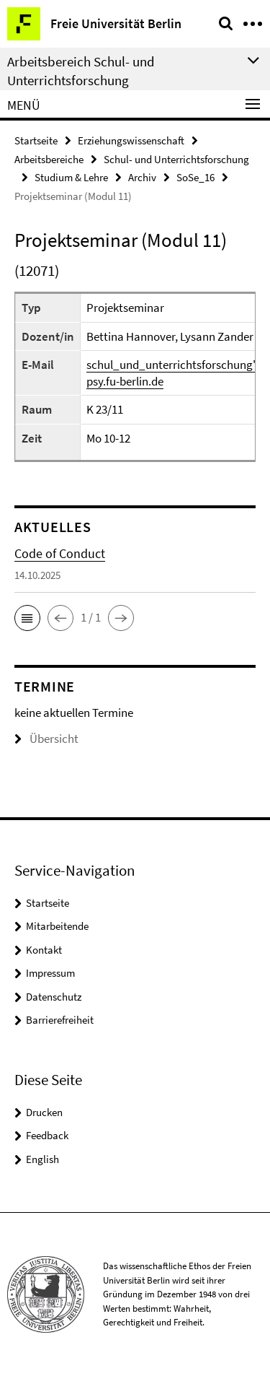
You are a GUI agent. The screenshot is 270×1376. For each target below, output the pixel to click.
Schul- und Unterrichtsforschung (176, 159)
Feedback (47, 1135)
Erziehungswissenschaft (131, 140)
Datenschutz (53, 996)
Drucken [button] (44, 1112)
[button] (27, 618)
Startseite (36, 140)
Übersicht (46, 738)
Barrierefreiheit (60, 1020)
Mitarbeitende (57, 926)
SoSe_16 (195, 177)
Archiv (142, 177)
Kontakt (44, 950)
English (42, 1159)
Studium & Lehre (71, 177)
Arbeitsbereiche (49, 159)
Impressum (50, 973)
